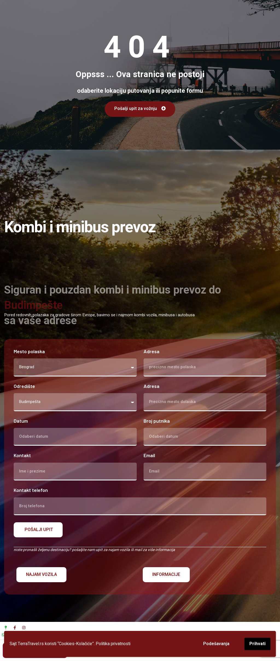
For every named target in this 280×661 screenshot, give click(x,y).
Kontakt (22, 456)
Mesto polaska (29, 351)
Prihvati (257, 643)
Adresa (151, 351)
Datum (21, 421)
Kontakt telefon (31, 490)
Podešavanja (216, 643)
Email (149, 456)
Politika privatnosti (113, 643)
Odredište (24, 386)
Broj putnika (157, 421)
